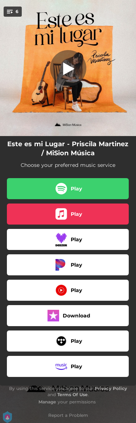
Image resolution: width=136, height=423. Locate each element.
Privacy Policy (111, 388)
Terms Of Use (72, 394)
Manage (47, 401)
